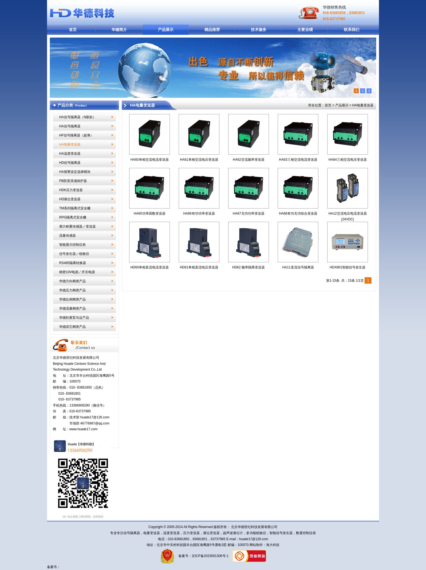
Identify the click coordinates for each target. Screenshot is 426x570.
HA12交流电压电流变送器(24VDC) (347, 213)
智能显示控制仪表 (72, 245)
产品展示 (165, 29)
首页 (73, 29)
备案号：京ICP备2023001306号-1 (202, 556)
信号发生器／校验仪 (74, 254)
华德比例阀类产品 (72, 299)
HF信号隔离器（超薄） (76, 135)
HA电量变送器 (69, 144)
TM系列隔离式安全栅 (74, 208)
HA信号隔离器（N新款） (77, 117)
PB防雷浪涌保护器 (73, 181)
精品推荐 (212, 29)
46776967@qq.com (94, 423)
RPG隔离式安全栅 (72, 217)
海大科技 (272, 545)
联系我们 (351, 29)
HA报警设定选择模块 (74, 172)
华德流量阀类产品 (72, 308)
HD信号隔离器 (69, 163)
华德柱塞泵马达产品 (74, 318)
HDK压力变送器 (71, 190)
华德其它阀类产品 (72, 327)
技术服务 (258, 29)
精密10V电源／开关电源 (77, 272)
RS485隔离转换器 (72, 263)
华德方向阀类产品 (72, 281)
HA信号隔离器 (69, 126)
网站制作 (256, 545)
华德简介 (119, 29)
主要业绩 (305, 29)
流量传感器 (67, 236)
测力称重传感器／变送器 (77, 226)
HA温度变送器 (69, 153)
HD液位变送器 (69, 199)
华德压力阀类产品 (72, 290)
